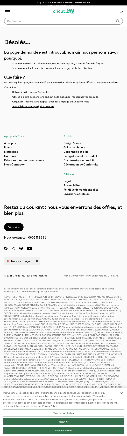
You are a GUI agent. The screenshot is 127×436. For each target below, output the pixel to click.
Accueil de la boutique (25, 106)
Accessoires (74, 5)
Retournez (18, 92)
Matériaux (61, 5)
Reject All (63, 421)
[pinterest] (21, 248)
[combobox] (63, 21)
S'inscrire (13, 227)
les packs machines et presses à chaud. (72, 2)
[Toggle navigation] (7, 11)
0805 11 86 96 (37, 237)
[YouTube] (29, 248)
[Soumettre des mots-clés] (117, 21)
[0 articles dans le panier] (119, 12)
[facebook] (6, 248)
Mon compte (47, 106)
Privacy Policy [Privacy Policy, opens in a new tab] (49, 406)
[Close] (121, 393)
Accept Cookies (63, 430)
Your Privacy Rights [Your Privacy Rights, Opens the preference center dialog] (63, 413)
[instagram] (13, 248)
